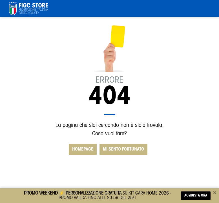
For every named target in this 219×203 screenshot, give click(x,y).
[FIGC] (28, 8)
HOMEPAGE (82, 149)
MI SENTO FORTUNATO (123, 149)
